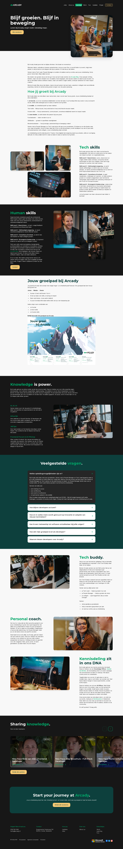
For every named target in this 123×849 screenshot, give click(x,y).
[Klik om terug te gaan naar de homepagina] (16, 5)
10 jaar (101, 5)
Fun (89, 5)
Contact (109, 5)
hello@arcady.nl (15, 831)
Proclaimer (42, 839)
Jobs (65, 5)
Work (85, 5)
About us (71, 5)
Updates (95, 5)
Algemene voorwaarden (33, 839)
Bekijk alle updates (18, 772)
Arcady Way (75, 77)
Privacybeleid (22, 839)
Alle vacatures (17, 32)
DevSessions (97, 699)
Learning (78, 5)
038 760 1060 (14, 829)
